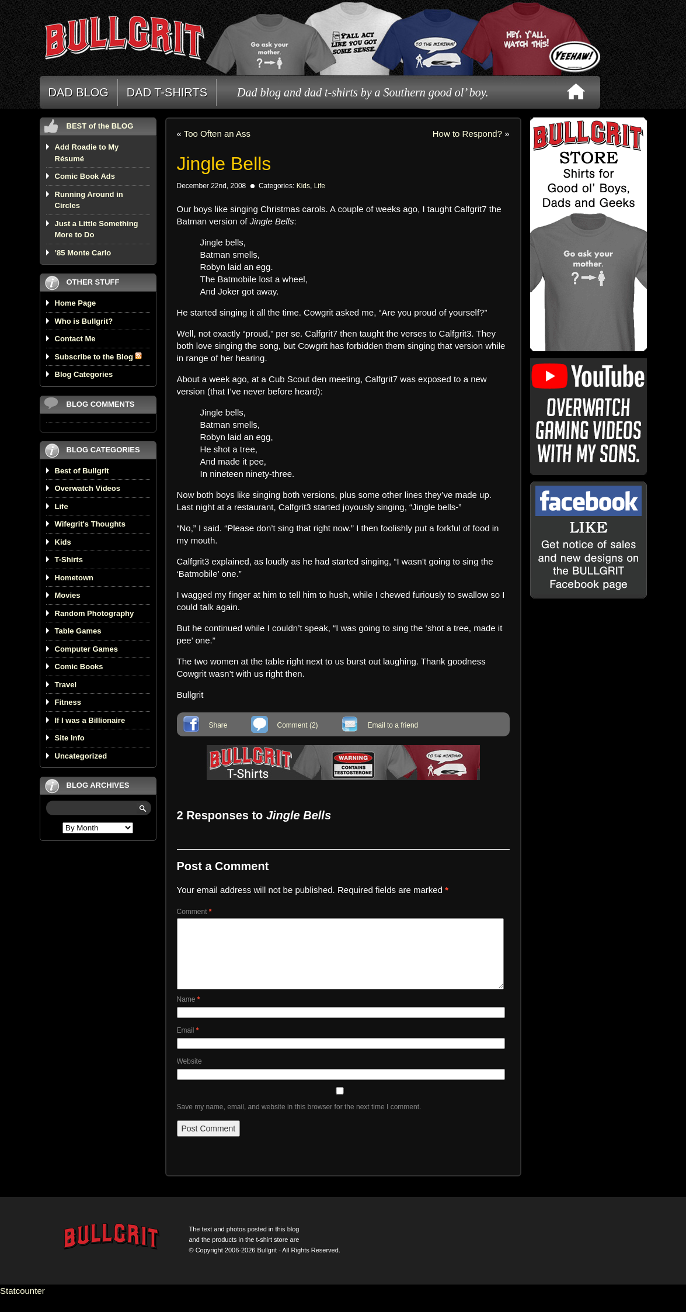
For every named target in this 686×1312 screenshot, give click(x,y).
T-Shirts (69, 559)
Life (61, 506)
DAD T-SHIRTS (167, 92)
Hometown (74, 577)
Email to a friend (393, 725)
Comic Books (79, 666)
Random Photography (94, 613)
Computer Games (86, 649)
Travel (66, 684)
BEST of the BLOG (100, 126)
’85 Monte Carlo (83, 252)
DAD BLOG (78, 92)
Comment (194, 912)
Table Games (78, 630)
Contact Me (75, 338)
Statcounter (22, 1305)
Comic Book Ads (85, 176)
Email (188, 1044)
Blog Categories (84, 374)
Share (218, 725)
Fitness (68, 702)
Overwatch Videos (87, 488)
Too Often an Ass (217, 134)
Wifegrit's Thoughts (90, 524)
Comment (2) (297, 725)
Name (188, 1013)
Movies (68, 595)
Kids (63, 542)
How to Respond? (467, 134)
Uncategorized (81, 756)
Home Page (75, 303)
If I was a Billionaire (90, 720)
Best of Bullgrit (82, 470)
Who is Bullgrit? (84, 321)
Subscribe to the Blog (98, 356)
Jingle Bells (224, 163)
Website (189, 1075)
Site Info (70, 737)
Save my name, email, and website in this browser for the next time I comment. (299, 1121)
